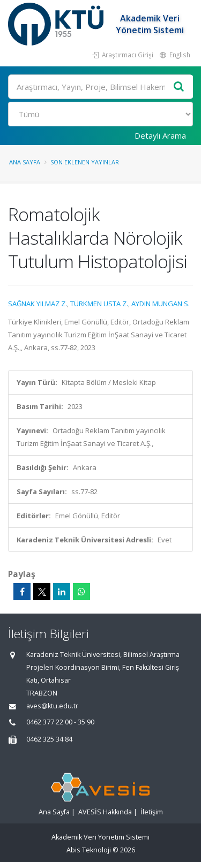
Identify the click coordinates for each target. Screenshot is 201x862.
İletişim (151, 811)
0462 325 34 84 (49, 739)
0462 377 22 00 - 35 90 (60, 722)
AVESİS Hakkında (105, 811)
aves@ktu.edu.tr (52, 705)
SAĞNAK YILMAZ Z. (37, 303)
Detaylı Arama (160, 135)
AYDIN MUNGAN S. (160, 303)
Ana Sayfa (24, 162)
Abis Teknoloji (88, 850)
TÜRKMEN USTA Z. (99, 303)
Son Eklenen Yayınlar (84, 162)
